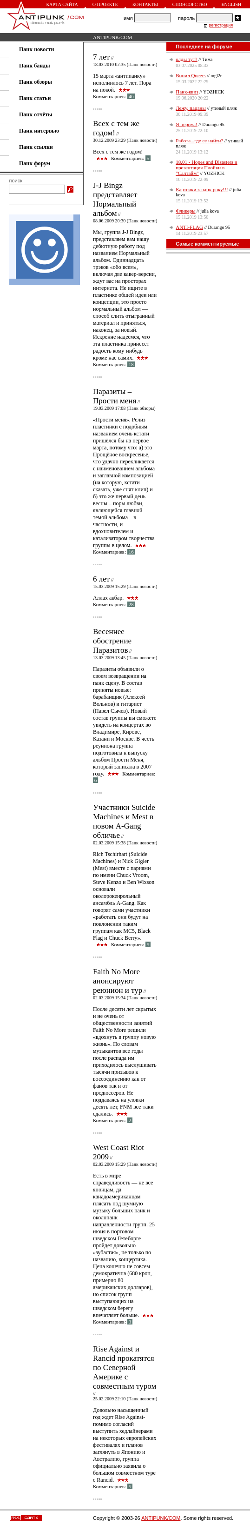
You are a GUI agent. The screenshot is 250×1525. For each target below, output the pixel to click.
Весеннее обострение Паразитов (112, 641)
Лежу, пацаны (191, 108)
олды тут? (186, 59)
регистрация (221, 25)
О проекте (105, 4)
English (231, 4)
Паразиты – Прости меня (114, 396)
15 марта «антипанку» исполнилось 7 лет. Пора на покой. (122, 83)
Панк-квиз (187, 91)
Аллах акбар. (108, 598)
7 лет (101, 57)
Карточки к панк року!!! (202, 189)
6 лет (101, 579)
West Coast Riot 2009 (118, 1152)
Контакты (145, 4)
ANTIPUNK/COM (112, 37)
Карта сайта (62, 4)
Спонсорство (189, 4)
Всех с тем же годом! (116, 128)
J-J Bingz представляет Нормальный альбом (115, 199)
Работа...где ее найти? (199, 140)
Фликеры (185, 211)
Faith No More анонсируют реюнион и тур (117, 981)
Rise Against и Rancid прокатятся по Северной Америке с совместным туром (124, 1367)
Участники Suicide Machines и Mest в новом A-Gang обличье (124, 821)
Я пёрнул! (186, 124)
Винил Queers (190, 75)
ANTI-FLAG (189, 227)
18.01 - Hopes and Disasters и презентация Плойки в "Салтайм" (206, 167)
